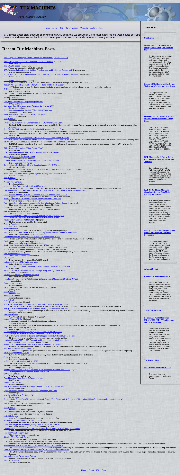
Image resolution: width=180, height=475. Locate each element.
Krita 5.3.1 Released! (12, 66)
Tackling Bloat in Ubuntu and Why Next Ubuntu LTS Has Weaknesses (31, 161)
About (54, 28)
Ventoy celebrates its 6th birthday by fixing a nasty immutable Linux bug (32, 199)
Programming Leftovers (13, 182)
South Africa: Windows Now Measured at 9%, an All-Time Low (28, 245)
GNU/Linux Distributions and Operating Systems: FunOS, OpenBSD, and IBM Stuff (37, 266)
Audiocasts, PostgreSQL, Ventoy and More (21, 262)
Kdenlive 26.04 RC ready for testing (18, 437)
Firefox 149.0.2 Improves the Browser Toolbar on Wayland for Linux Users (159, 85)
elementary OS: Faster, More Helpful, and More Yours (25, 186)
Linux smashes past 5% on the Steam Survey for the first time (28, 412)
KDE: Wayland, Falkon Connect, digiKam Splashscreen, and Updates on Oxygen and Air (39, 70)
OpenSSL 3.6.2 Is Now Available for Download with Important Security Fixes (159, 118)
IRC (61, 28)
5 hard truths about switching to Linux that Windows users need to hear (32, 237)
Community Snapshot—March (157, 276)
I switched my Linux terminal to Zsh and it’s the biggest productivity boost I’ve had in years (39, 336)
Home (47, 28)
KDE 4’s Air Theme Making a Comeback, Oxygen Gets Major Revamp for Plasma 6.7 (157, 192)
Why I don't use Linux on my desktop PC (20, 327)
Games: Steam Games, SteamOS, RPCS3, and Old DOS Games (30, 287)
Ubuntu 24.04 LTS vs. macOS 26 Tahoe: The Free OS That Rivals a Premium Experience (39, 142)
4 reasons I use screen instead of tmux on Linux (23, 420)
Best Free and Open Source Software (19, 348)
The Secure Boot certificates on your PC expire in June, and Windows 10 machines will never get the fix (45, 190)
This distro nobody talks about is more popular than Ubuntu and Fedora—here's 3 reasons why (41, 203)
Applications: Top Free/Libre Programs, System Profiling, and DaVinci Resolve (35, 173)
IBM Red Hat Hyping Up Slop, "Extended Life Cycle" (24, 114)
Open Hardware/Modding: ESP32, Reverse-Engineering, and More (30, 391)
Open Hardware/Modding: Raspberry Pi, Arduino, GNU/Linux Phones (31, 152)
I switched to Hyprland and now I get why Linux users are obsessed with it (33, 424)
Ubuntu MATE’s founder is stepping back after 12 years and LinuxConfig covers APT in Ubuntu (41, 74)
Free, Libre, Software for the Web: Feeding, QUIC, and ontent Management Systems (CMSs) (41, 279)
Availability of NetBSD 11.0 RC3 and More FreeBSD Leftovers (28, 62)
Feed (101, 28)
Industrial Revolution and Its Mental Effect (20, 220)
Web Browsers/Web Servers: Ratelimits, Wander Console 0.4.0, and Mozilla (34, 386)
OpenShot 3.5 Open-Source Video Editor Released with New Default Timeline (35, 441)
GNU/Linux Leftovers (12, 89)
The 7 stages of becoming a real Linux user (21, 241)
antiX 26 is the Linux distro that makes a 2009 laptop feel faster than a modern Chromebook (40, 232)
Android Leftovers (11, 228)
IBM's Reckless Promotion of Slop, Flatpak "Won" (23, 148)
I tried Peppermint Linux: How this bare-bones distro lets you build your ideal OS (36, 194)
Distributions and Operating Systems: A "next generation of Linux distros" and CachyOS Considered (43, 169)
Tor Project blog (151, 360)
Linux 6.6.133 (9, 258)
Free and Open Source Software (17, 211)
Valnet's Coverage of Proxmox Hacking (19, 157)
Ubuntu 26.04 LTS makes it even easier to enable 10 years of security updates (35, 249)
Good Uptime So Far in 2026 (15, 81)
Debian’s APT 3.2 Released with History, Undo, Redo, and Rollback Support (158, 47)
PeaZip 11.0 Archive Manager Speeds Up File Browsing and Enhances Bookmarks (159, 232)
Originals (84, 28)
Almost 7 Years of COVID (14, 319)
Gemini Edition (71, 28)
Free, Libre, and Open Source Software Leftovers (23, 378)
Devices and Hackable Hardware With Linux (21, 275)
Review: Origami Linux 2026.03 (16, 353)
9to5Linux (149, 38)
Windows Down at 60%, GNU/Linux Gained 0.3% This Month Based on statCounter (37, 370)
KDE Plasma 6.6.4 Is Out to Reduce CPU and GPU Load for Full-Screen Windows (159, 159)
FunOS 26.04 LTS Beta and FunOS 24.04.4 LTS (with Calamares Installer (33, 93)
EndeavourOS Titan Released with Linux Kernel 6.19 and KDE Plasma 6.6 (33, 445)
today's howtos (9, 119)
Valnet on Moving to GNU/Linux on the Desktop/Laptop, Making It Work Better (35, 270)
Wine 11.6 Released (12, 296)
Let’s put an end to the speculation (17, 323)
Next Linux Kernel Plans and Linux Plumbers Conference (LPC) (29, 106)
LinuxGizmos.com (152, 310)
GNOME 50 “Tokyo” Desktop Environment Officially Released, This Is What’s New (36, 450)
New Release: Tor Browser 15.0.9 (157, 368)
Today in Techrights (11, 224)
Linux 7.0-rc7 (9, 300)
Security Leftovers (11, 97)
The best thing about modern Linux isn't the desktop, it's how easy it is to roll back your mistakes (42, 429)
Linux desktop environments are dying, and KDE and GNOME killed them (33, 332)
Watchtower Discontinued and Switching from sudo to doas (27, 403)
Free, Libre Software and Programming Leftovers (23, 102)
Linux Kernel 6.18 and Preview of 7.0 (18, 395)
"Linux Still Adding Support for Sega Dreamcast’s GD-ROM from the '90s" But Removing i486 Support (44, 133)
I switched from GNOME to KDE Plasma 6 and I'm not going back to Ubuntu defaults (37, 340)
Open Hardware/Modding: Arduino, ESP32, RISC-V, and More (28, 110)
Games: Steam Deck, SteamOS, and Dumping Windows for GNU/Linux (32, 165)
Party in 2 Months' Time (13, 365)
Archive (93, 28)
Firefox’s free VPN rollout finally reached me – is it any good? (28, 207)
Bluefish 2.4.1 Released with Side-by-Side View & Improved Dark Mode (32, 344)
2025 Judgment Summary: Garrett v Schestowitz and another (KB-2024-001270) (36, 58)
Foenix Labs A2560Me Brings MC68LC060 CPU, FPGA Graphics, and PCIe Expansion (159, 320)
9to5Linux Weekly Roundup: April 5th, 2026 (21, 361)
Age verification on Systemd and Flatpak (20, 456)
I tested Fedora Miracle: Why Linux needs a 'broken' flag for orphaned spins (34, 216)
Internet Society (151, 269)
